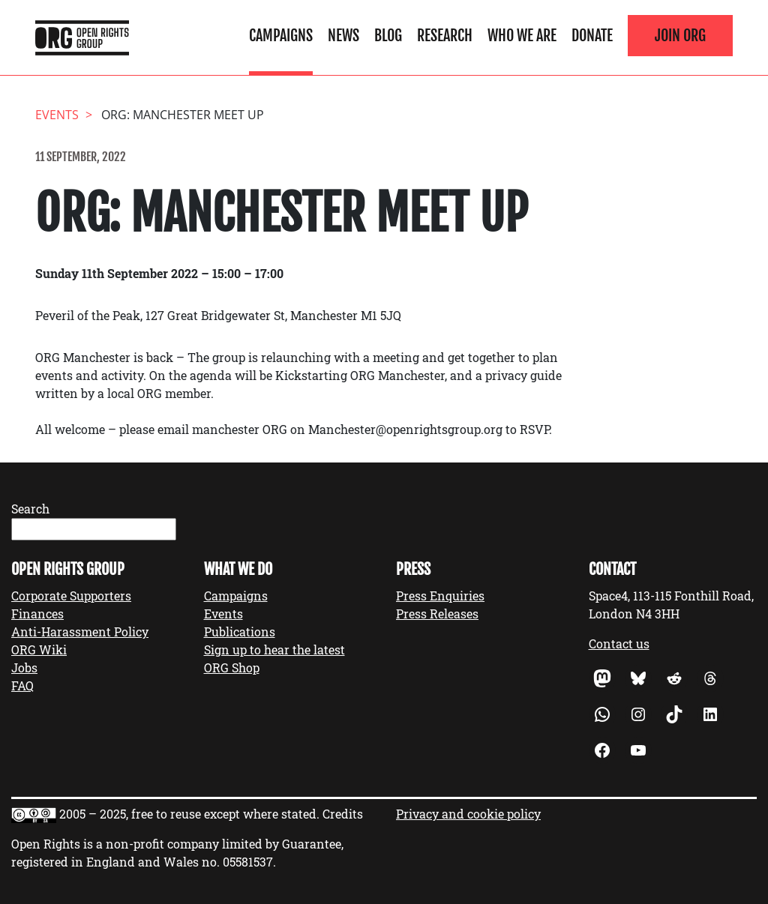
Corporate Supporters (71, 595)
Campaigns (281, 35)
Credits (342, 814)
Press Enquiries (440, 595)
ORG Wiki (39, 649)
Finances (37, 613)
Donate (592, 35)
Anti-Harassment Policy (79, 631)
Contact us (619, 643)
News (343, 35)
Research (444, 35)
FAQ (22, 685)
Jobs (24, 667)
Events (223, 613)
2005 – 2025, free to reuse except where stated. (189, 814)
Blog (388, 35)
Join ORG (680, 35)
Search (30, 508)
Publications (239, 631)
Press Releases (437, 613)
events (57, 114)
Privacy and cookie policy (468, 814)
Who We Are (522, 35)
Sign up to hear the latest (274, 649)
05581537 (248, 862)
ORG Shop (232, 667)
